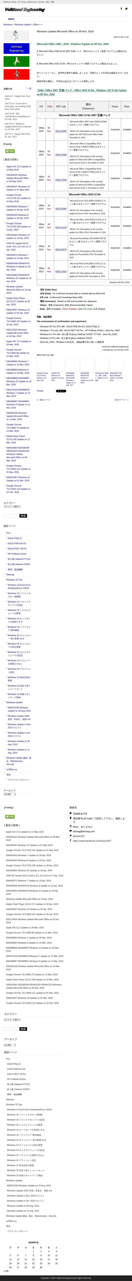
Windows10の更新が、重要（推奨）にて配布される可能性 (101, 376)
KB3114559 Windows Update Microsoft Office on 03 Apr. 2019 (18, 333)
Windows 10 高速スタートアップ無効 (19, 695)
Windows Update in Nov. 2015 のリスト (19, 726)
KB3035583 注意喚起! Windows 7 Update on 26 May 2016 (116, 376)
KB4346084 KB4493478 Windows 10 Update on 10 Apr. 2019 (19, 278)
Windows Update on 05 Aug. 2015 (19, 743)
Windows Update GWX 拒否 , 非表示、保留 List (19, 717)
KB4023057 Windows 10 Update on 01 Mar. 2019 (18, 479)
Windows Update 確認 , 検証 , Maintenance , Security (19, 761)
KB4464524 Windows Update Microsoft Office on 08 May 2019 (18, 178)
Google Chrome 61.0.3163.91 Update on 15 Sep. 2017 (42, 376)
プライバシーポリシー (18, 780)
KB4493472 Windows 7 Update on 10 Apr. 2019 (18, 256)
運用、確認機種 (15, 569)
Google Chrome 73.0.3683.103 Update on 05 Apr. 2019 (19, 321)
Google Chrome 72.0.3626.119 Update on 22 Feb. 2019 (19, 489)
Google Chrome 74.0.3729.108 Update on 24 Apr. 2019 (19, 226)
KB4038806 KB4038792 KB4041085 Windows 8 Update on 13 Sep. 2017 (71, 379)
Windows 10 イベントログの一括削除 (19, 595)
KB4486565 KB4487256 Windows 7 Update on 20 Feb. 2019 (87, 378)
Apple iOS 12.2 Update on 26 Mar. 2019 (19, 343)
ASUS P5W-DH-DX (17, 543)
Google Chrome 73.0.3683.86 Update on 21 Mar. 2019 (18, 353)
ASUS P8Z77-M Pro (17, 549)
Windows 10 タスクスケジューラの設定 (19, 653)
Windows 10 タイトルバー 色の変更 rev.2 (19, 637)
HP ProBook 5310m (17, 554)
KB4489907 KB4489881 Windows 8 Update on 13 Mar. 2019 (18, 404)
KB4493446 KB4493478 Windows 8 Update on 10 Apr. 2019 (18, 266)
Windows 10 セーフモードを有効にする (19, 620)
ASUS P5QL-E (15, 538)
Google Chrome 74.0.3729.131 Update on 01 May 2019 (19, 198)
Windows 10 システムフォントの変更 (19, 612)
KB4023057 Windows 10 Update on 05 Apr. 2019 (18, 311)
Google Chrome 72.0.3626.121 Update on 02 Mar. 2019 (19, 469)
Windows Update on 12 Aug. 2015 (19, 751)
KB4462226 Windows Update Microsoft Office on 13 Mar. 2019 (18, 416)
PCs (9, 533)
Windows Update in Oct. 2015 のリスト (19, 734)
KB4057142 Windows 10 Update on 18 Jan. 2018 (57, 376)
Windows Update (15, 702)
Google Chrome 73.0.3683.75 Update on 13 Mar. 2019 (18, 427)
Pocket (40, 391)
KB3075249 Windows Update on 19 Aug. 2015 (19, 709)
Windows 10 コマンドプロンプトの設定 (19, 603)
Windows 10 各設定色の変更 (19, 679)
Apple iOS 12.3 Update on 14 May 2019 (19, 168)
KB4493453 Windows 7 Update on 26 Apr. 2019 (18, 208)
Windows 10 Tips (15, 580)
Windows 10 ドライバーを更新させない (19, 662)
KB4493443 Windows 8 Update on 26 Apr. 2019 (18, 216)
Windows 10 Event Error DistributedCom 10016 (19, 586)
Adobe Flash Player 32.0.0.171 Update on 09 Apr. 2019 (18, 301)
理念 (9, 775)
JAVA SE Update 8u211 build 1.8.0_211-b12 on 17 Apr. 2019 (19, 246)
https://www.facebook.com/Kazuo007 (92, 841)
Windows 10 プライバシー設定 (19, 670)
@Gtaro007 (79, 836)
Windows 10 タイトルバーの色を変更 (19, 645)
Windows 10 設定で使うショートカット (19, 687)
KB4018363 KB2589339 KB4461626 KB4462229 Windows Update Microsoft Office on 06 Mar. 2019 (18, 454)
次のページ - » (121, 400)
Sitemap (10, 574)
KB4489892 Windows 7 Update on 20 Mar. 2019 (18, 363)
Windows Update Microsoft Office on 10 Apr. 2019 (19, 289)
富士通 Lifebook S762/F (19, 564)
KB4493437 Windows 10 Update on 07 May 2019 (18, 188)
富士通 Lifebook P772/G (19, 559)
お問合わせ (12, 769)
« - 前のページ (44, 400)
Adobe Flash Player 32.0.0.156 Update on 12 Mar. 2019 (18, 439)
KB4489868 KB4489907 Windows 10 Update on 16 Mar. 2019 (19, 381)
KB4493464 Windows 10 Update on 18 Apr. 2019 (18, 236)
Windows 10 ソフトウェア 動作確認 (19, 628)
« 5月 (6, 1271)
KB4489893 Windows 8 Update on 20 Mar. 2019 (18, 371)
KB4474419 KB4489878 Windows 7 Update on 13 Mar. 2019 (18, 393)
